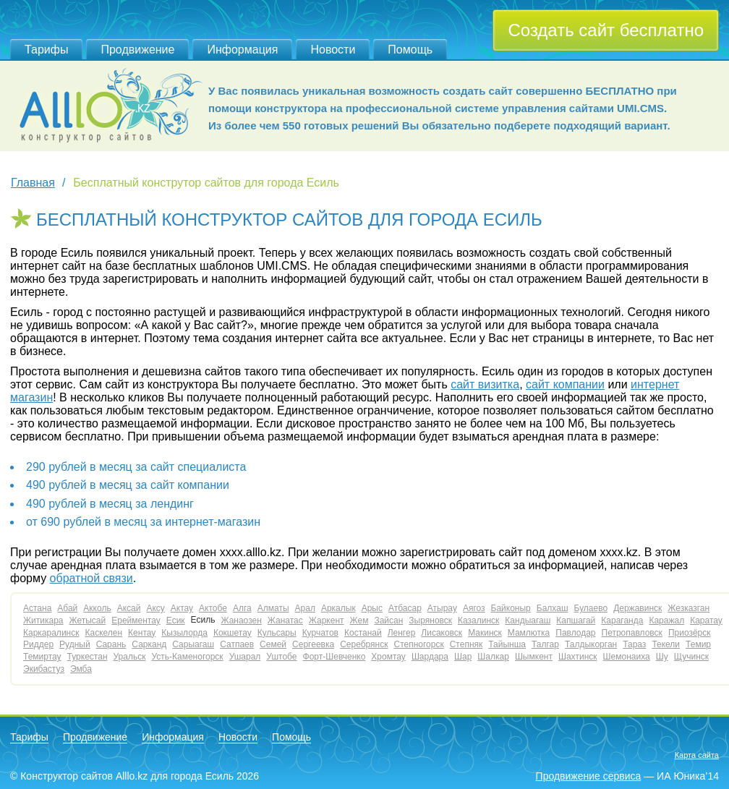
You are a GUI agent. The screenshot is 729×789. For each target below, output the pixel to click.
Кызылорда (184, 633)
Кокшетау (232, 633)
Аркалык (338, 608)
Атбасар (405, 608)
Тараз (634, 644)
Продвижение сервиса (588, 776)
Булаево (591, 608)
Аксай (129, 608)
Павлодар (575, 633)
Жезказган (688, 608)
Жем (359, 620)
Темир (698, 644)
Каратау (706, 620)
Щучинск (691, 657)
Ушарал (245, 657)
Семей (273, 644)
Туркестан (87, 657)
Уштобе (281, 657)
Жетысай (87, 620)
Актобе (213, 608)
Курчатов (320, 633)
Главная (33, 182)
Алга (242, 608)
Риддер (38, 644)
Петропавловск (632, 633)
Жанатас (285, 620)
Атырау (442, 608)
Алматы (273, 608)
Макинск (485, 633)
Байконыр (511, 608)
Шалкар (493, 657)
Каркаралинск (51, 633)
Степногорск (418, 644)
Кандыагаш (527, 620)
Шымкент (534, 657)
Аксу (155, 608)
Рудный (74, 644)
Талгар (545, 644)
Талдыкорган (591, 644)
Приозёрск (689, 633)
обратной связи (91, 578)
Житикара (43, 620)
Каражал (666, 620)
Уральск (130, 657)
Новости (332, 49)
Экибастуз (43, 669)
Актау (182, 608)
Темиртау (42, 657)
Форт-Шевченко (334, 657)
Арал (305, 608)
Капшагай (575, 620)
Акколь (97, 608)
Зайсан (388, 620)
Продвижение (137, 49)
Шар (463, 657)
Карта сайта (697, 755)
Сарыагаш (193, 644)
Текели (666, 644)
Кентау (141, 633)
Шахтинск (577, 657)
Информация (242, 49)
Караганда (622, 620)
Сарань (111, 644)
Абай (67, 608)
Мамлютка (529, 633)
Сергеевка (313, 644)
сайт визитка (485, 384)
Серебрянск (364, 644)
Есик (175, 620)
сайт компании (565, 384)
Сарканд (149, 644)
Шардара (430, 657)
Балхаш (552, 608)
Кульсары (277, 633)
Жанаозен (241, 620)
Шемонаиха (626, 657)
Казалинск (478, 620)
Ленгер (402, 633)
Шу (662, 657)
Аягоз (474, 608)
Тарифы (46, 49)
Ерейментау (136, 620)
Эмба (81, 669)
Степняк (466, 644)
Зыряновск (430, 620)
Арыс (372, 608)
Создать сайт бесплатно (606, 30)
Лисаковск (441, 633)
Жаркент (326, 620)
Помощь (410, 49)
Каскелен (103, 633)
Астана (37, 608)
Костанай (363, 633)
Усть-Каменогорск (187, 657)
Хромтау (388, 657)
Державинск (637, 608)
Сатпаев (237, 644)
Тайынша (507, 644)
